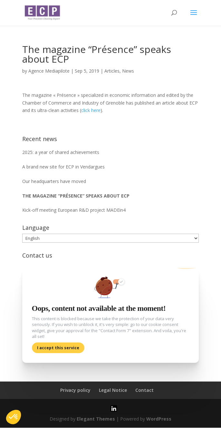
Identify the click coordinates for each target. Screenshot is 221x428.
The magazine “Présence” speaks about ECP (76, 196)
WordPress (158, 419)
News (128, 71)
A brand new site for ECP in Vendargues (63, 167)
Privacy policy (75, 390)
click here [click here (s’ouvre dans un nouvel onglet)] (91, 110)
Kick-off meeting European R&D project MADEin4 (74, 210)
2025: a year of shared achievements (60, 152)
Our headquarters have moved (54, 181)
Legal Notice (113, 390)
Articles (112, 71)
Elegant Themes (96, 419)
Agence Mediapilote (49, 71)
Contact (144, 390)
